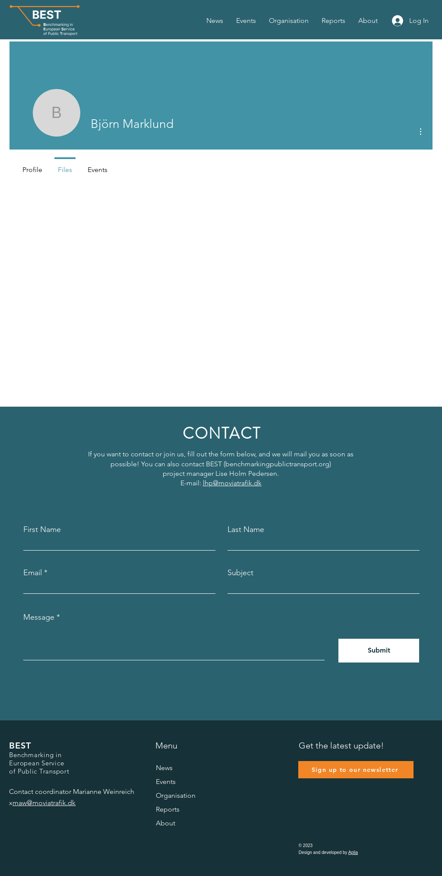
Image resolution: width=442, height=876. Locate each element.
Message (38, 617)
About (165, 823)
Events (166, 781)
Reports (168, 809)
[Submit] (378, 651)
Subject (240, 573)
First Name (42, 529)
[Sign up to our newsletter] (356, 769)
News (164, 768)
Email (32, 573)
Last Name (245, 529)
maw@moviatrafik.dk (44, 803)
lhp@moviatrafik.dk (232, 483)
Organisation (176, 795)
